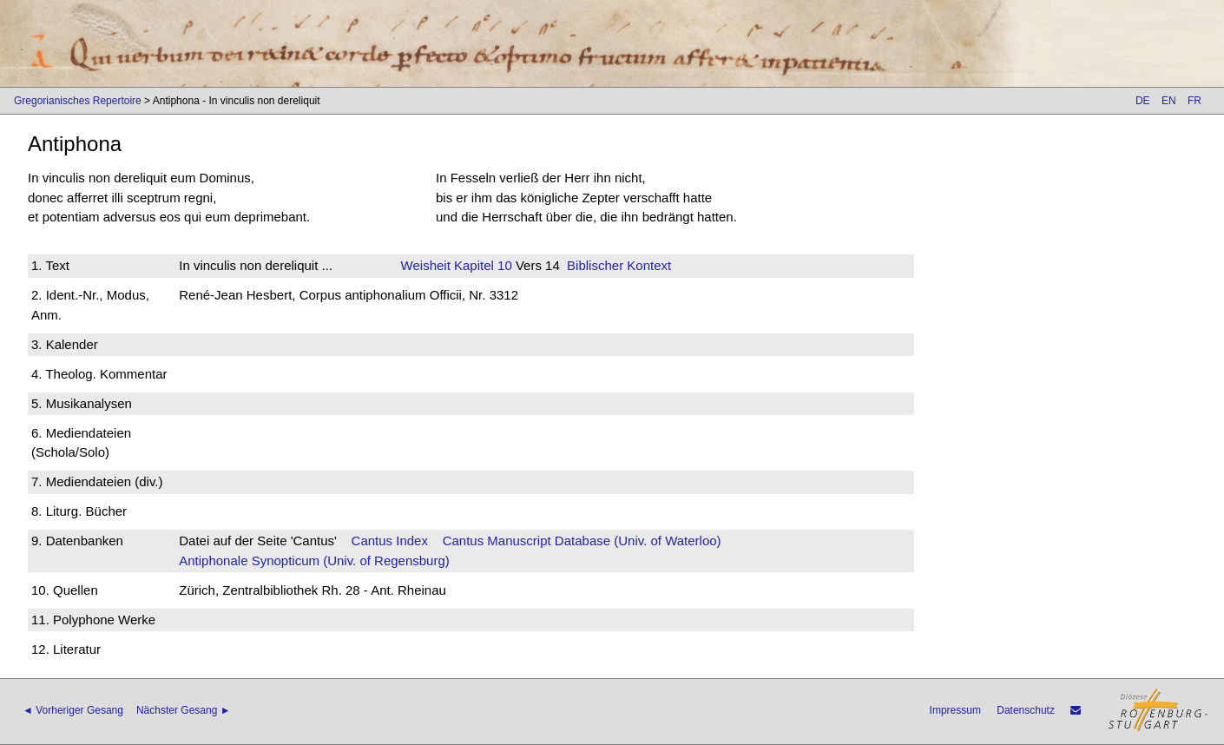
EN (1168, 101)
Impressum (955, 710)
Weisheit (426, 265)
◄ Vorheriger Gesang (73, 710)
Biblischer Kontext (619, 265)
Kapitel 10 (481, 265)
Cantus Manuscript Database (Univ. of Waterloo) (582, 540)
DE (1142, 101)
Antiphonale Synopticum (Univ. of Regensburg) (314, 560)
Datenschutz (1026, 710)
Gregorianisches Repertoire (77, 101)
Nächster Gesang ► (183, 710)
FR (1194, 101)
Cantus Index (390, 540)
